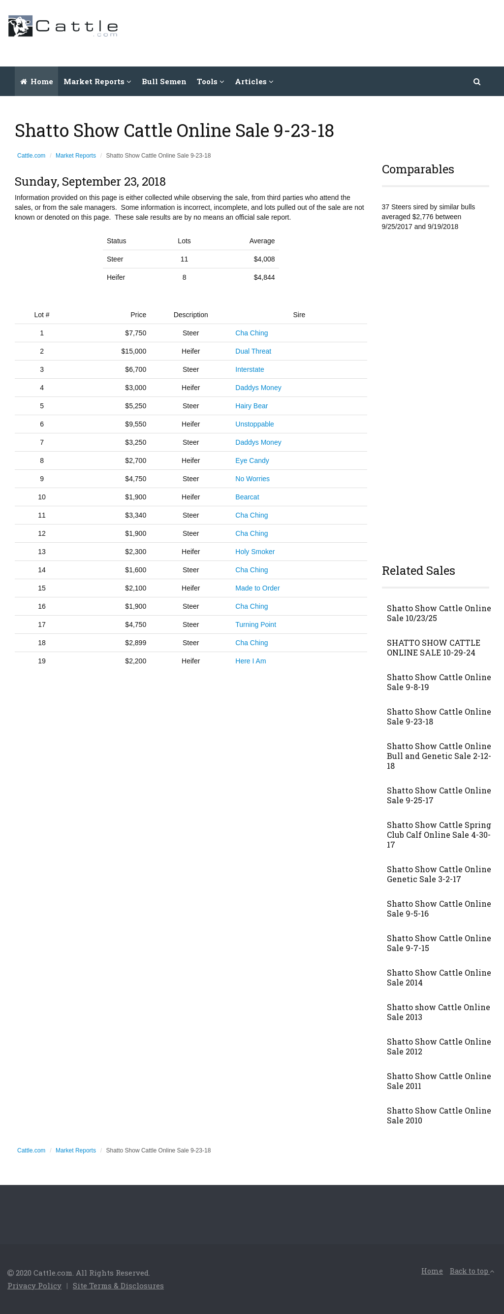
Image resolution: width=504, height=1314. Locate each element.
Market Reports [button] (97, 81)
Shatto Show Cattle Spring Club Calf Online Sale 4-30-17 (439, 835)
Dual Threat (253, 351)
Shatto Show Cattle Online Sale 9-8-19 (439, 682)
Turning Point (255, 624)
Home (36, 81)
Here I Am (250, 661)
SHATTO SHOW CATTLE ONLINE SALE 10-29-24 (433, 647)
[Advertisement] (317, 32)
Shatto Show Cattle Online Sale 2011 (439, 1081)
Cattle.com (31, 155)
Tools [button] (210, 81)
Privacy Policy (34, 1285)
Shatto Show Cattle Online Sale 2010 (439, 1115)
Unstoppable (254, 424)
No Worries (252, 479)
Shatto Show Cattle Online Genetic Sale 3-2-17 (439, 874)
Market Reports (76, 155)
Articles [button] (254, 81)
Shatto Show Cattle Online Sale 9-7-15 (439, 943)
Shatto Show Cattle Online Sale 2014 (439, 977)
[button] (477, 81)
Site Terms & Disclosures (118, 1285)
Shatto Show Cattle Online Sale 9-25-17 (439, 795)
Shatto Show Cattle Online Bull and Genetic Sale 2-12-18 (439, 756)
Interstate (249, 369)
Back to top (472, 1271)
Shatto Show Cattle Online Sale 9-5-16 (439, 909)
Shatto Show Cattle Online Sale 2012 (439, 1046)
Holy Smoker (255, 552)
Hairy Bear (251, 406)
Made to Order (257, 588)
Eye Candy (252, 460)
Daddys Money (258, 388)
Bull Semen (164, 81)
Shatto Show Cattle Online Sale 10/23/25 (439, 613)
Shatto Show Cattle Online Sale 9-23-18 (439, 716)
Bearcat (247, 497)
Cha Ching (251, 333)
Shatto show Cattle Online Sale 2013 (438, 1012)
